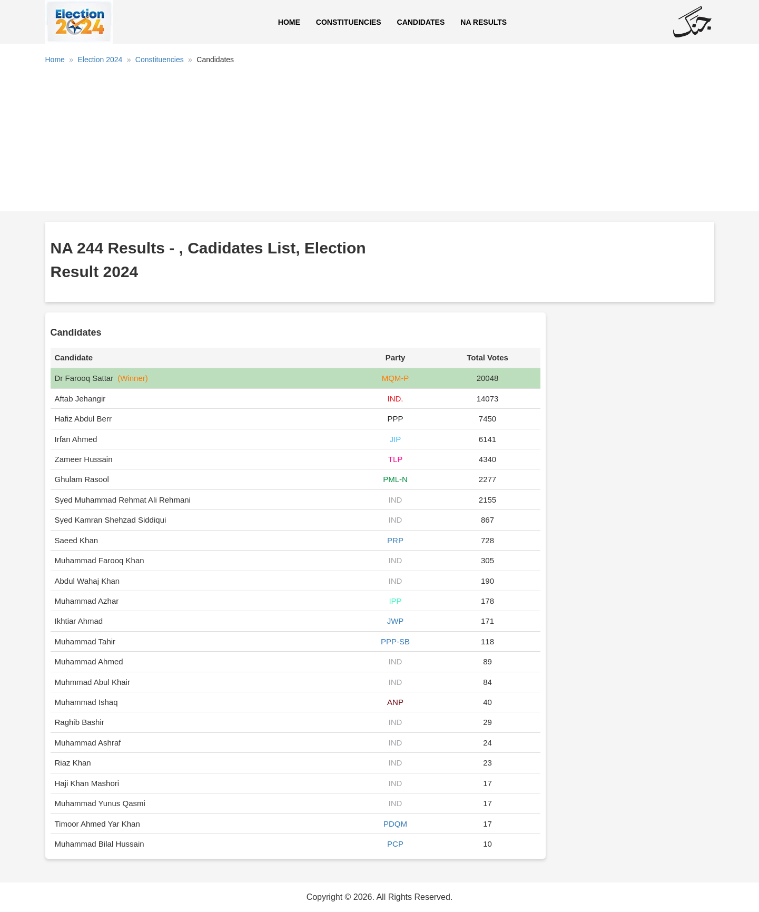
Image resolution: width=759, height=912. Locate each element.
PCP (395, 843)
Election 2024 (99, 59)
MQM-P (395, 378)
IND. (395, 398)
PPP (395, 418)
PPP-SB (395, 641)
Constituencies (348, 22)
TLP (395, 459)
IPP (395, 600)
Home (289, 22)
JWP (395, 620)
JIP (395, 439)
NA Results (483, 22)
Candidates (421, 22)
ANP (395, 702)
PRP (395, 540)
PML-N (395, 479)
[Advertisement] (380, 142)
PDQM (395, 823)
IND (395, 499)
